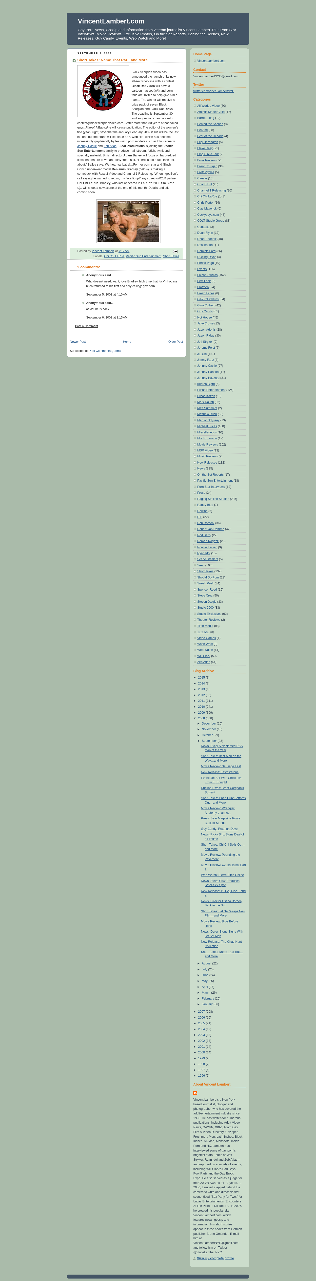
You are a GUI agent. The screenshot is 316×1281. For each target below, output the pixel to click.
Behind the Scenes (210, 124)
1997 (202, 1070)
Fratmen (203, 287)
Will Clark (203, 656)
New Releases (207, 462)
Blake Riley (205, 148)
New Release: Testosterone (219, 772)
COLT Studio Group (210, 220)
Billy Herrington (207, 142)
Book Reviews (207, 160)
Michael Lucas (207, 426)
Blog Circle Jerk (208, 154)
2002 (202, 1041)
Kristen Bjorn (206, 384)
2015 (202, 677)
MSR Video (205, 450)
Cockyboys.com (208, 214)
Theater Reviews (208, 619)
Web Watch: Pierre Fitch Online (222, 875)
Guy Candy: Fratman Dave (219, 829)
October (208, 735)
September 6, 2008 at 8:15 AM (106, 317)
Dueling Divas (206, 257)
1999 (202, 1058)
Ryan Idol (203, 553)
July (205, 969)
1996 (202, 1075)
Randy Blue (205, 505)
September (209, 741)
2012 (202, 695)
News (201, 468)
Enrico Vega (205, 263)
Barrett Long (205, 118)
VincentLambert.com (111, 21)
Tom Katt (203, 632)
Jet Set (202, 354)
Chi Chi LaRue (114, 256)
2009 (202, 712)
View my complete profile (215, 1258)
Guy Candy (205, 311)
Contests (203, 227)
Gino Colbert (206, 305)
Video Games (206, 638)
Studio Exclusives (209, 614)
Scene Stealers (207, 559)
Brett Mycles (205, 172)
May (205, 981)
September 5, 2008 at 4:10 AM (106, 294)
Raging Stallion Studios (213, 499)
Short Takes (171, 256)
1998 (202, 1064)
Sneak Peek (205, 583)
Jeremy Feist (206, 347)
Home (127, 341)
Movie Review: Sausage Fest (221, 766)
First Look (204, 281)
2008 (202, 718)
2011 (202, 701)
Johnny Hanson (208, 372)
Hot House (204, 317)
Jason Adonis (206, 329)
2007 (202, 1011)
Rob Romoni (205, 523)
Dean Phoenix (207, 239)
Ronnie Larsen (207, 547)
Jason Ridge (205, 335)
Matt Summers (207, 408)
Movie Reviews (207, 444)
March (206, 992)
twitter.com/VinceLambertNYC (213, 91)
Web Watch (205, 650)
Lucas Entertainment (211, 390)
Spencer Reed (207, 589)
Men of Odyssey (208, 420)
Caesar (202, 178)
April (205, 987)
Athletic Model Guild (211, 112)
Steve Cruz (205, 595)
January (208, 1004)
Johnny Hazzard (208, 378)
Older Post (175, 341)
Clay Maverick (207, 208)
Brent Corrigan (207, 166)
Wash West (205, 644)
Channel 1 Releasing (211, 190)
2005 (202, 1023)
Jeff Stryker (205, 341)
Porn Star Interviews (211, 487)
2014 (202, 683)
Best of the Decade (210, 136)
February (208, 998)
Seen (200, 565)
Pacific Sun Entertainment (143, 256)
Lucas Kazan (206, 396)
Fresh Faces (205, 293)
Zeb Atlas (110, 146)
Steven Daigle (207, 601)
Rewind (202, 511)
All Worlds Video (208, 105)
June (205, 975)
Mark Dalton (205, 402)
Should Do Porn (208, 577)
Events (202, 269)
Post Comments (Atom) (105, 351)
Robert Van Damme (210, 529)
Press (201, 492)
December (209, 723)
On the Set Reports (210, 474)
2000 (202, 1052)
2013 (202, 689)
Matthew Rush (207, 414)
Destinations (205, 245)
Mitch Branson (207, 438)
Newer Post (78, 341)
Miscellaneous (207, 432)
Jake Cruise (205, 323)
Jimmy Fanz (205, 360)
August (207, 963)
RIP (199, 517)
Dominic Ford (206, 251)
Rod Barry (204, 535)
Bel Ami (202, 130)
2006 (202, 1017)
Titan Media (205, 626)
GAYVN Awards (208, 299)
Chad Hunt (204, 184)
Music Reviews (207, 456)
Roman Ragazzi (208, 541)
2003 (202, 1035)
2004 (202, 1029)
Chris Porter (205, 202)
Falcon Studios (207, 275)
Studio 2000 (205, 607)
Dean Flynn (205, 233)
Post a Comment (86, 326)
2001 (202, 1046)
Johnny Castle (87, 146)
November (209, 729)
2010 (202, 706)
